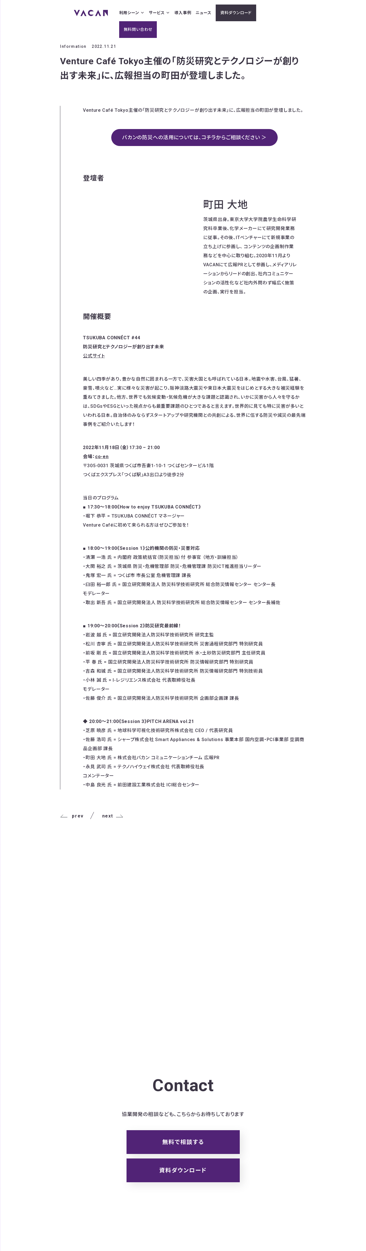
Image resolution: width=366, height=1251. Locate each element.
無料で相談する (183, 1142)
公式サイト (94, 356)
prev (72, 816)
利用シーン (132, 13)
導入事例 (182, 12)
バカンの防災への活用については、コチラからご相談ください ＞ (194, 137)
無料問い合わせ (138, 29)
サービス (159, 13)
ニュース (203, 12)
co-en (102, 456)
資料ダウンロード (236, 12)
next (112, 816)
